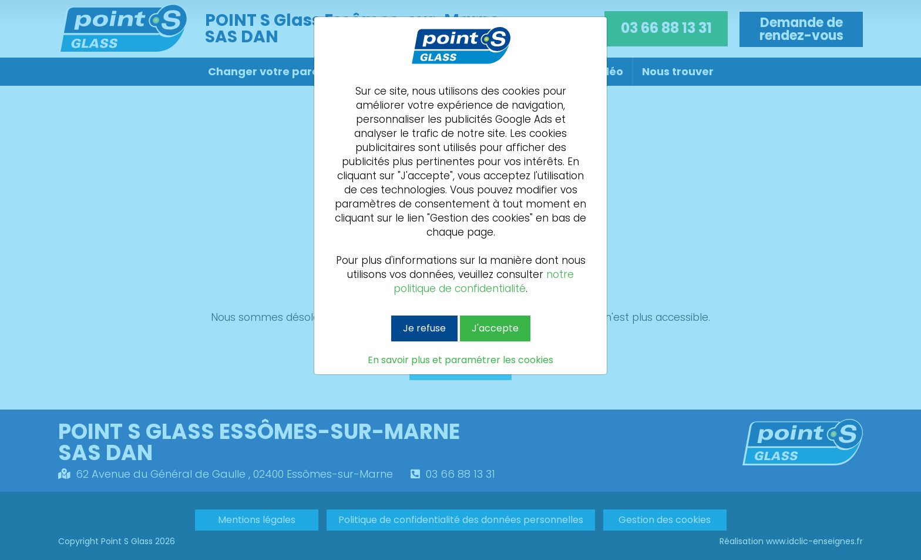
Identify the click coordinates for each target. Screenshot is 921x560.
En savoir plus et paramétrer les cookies (460, 360)
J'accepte (495, 328)
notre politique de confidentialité (484, 281)
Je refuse (424, 328)
